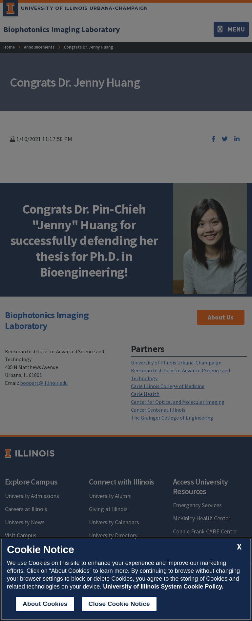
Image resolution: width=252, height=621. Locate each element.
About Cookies (45, 603)
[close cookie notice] (239, 546)
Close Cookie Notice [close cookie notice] (119, 603)
